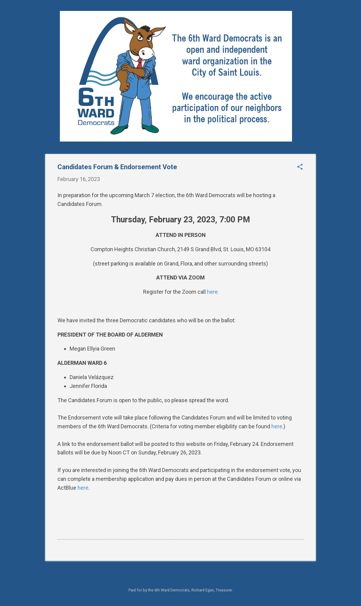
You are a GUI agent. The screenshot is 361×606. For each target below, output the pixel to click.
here (212, 292)
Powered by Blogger (180, 577)
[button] (300, 167)
